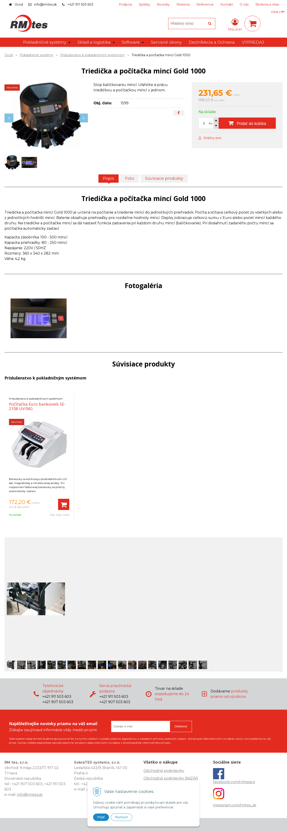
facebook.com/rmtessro (234, 782)
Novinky (163, 4)
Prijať (101, 817)
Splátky (144, 4)
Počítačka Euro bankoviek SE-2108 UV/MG (37, 406)
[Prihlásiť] (235, 24)
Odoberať (180, 726)
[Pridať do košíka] (247, 123)
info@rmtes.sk (45, 4)
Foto (129, 178)
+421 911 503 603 (80, 4)
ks (210, 123)
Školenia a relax (267, 4)
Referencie (205, 4)
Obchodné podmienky (164, 771)
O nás (244, 4)
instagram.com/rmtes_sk (234, 805)
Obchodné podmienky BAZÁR (171, 778)
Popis (108, 178)
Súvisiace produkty (164, 178)
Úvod (19, 4)
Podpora (125, 4)
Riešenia (183, 4)
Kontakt (226, 4)
